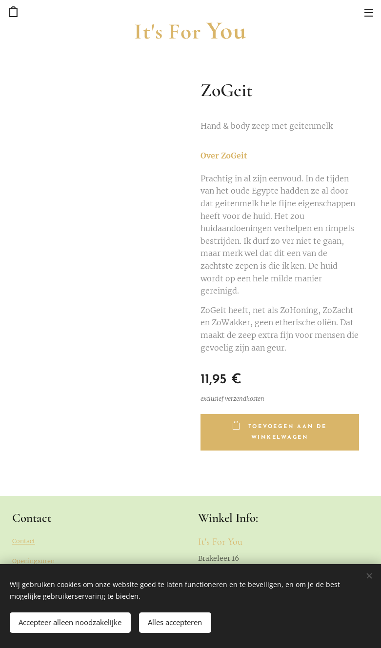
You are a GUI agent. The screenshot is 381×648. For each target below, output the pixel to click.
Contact (23, 541)
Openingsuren (33, 561)
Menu (368, 12)
